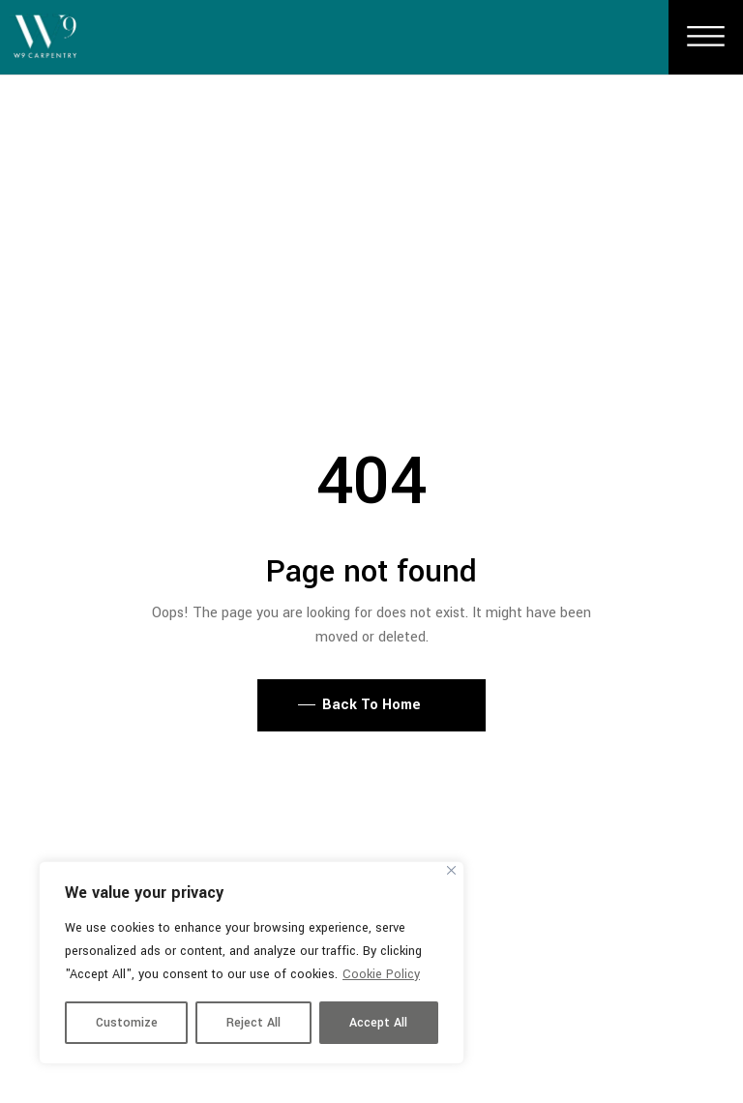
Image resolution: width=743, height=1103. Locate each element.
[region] (251, 962)
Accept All (378, 1022)
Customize (127, 1022)
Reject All (253, 1022)
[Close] (451, 870)
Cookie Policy (381, 974)
